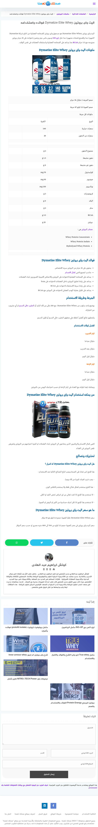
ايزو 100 (56, 38)
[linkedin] (44, 806)
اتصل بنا (8, 814)
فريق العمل (42, 814)
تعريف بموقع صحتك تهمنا (25, 814)
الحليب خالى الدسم (26, 305)
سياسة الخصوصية (72, 814)
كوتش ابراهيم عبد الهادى (49, 565)
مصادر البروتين (87, 229)
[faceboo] (53, 806)
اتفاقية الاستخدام (89, 814)
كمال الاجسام (70, 272)
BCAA (75, 42)
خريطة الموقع (56, 814)
